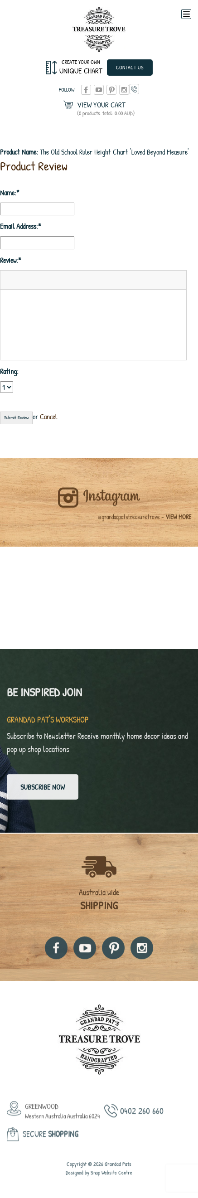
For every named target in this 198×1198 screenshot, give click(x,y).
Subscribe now (42, 792)
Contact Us (130, 67)
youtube (99, 90)
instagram (124, 90)
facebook (86, 90)
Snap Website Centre (111, 1183)
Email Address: (19, 226)
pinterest (111, 90)
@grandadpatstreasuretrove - (144, 527)
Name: (8, 193)
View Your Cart (106, 108)
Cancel (48, 417)
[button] (10, 280)
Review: (9, 260)
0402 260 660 (134, 89)
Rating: (9, 371)
